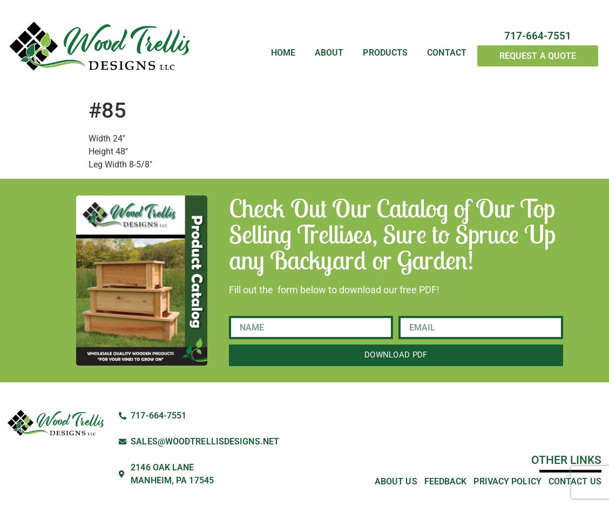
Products (385, 53)
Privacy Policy (507, 481)
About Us (396, 481)
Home (283, 53)
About (329, 53)
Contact (446, 53)
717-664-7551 (537, 36)
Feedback (445, 481)
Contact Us (575, 481)
